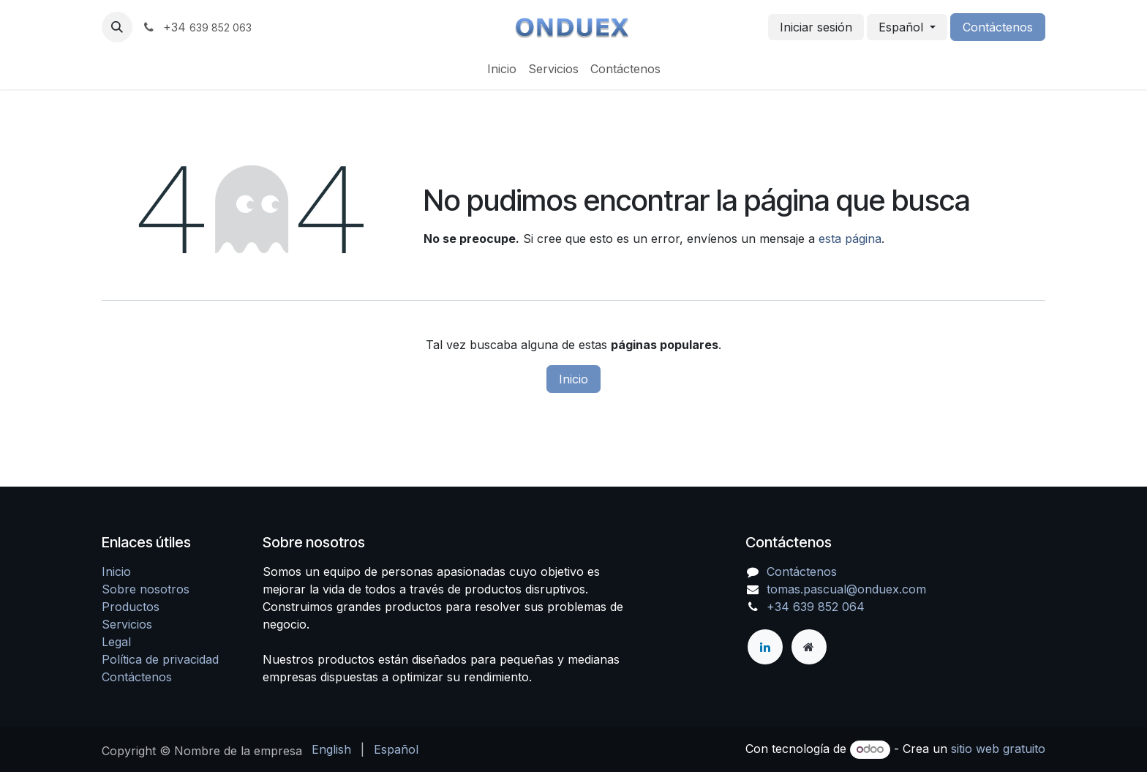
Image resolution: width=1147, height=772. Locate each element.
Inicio (573, 379)
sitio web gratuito (998, 748)
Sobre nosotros (145, 589)
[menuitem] (501, 68)
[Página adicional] (809, 646)
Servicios (127, 624)
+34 (196, 27)
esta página (850, 238)
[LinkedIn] (765, 646)
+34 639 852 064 (816, 606)
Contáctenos (998, 27)
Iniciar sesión (816, 27)
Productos (130, 606)
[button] (117, 27)
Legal (116, 641)
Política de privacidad (160, 659)
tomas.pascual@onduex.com (846, 589)
